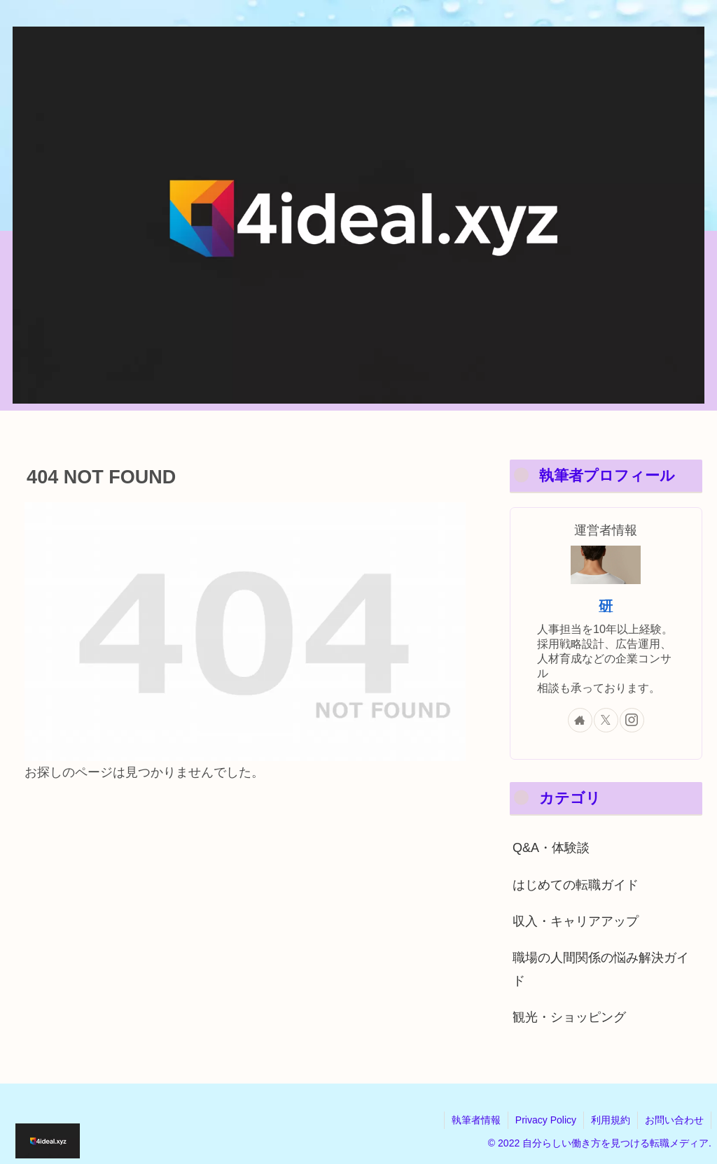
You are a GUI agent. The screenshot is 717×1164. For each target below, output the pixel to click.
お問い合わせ (674, 1120)
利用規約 (610, 1120)
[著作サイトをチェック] (580, 720)
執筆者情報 (476, 1120)
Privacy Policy (545, 1120)
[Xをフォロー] (606, 720)
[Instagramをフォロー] (632, 720)
